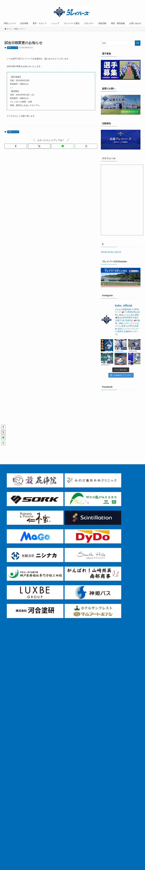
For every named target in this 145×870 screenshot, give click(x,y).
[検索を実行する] (137, 43)
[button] (16, 146)
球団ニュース (12, 47)
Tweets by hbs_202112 (111, 252)
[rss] (135, 1)
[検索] (138, 1)
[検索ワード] (120, 43)
